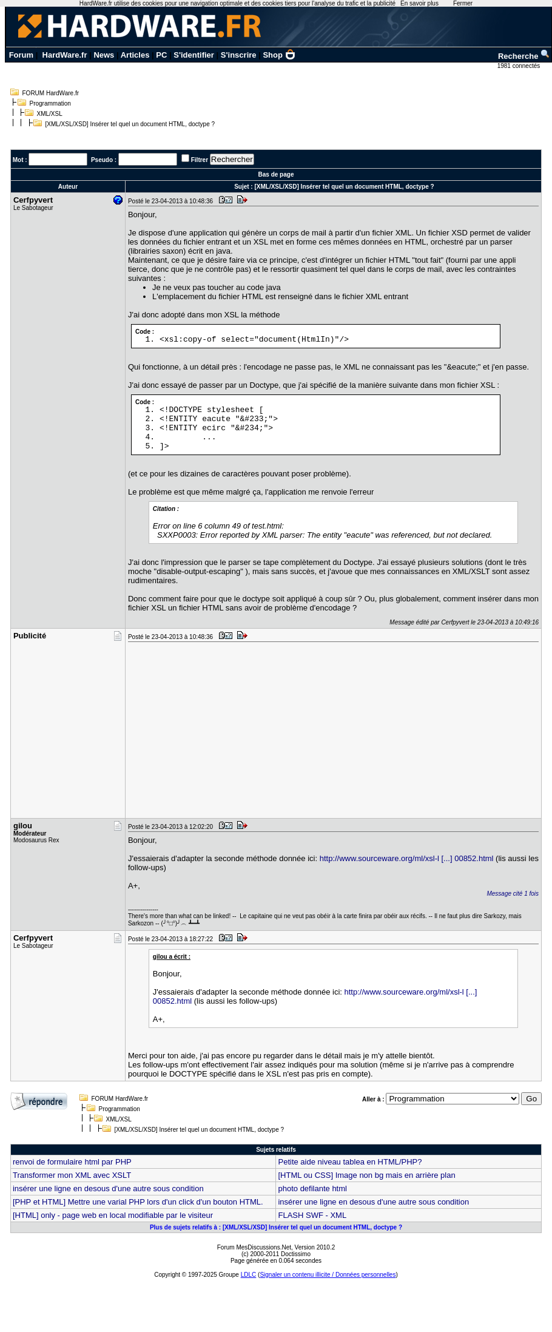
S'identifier (193, 54)
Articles (135, 54)
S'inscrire (239, 54)
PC (161, 54)
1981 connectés (519, 66)
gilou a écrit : (171, 956)
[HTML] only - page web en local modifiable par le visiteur (113, 1215)
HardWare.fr (64, 54)
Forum (21, 54)
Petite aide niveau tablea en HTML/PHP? (350, 1161)
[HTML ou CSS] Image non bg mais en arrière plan (366, 1175)
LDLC (249, 1274)
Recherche (524, 56)
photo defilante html (312, 1188)
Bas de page (276, 174)
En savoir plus (419, 3)
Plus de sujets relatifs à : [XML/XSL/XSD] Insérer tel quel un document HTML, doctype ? (276, 1227)
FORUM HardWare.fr (50, 93)
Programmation (50, 103)
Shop (279, 54)
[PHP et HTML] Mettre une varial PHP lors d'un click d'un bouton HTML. (138, 1201)
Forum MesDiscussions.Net (254, 1247)
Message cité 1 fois (512, 893)
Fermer (463, 3)
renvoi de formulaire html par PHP (72, 1161)
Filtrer (199, 160)
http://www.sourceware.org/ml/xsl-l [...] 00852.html (407, 858)
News (103, 54)
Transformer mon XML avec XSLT (72, 1175)
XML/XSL (49, 113)
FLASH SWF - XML (312, 1215)
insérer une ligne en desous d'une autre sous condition (108, 1188)
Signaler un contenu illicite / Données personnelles (327, 1274)
